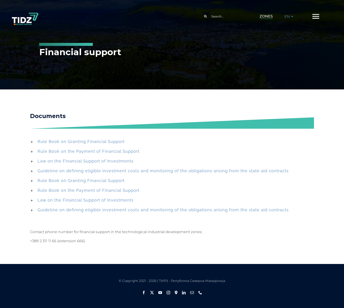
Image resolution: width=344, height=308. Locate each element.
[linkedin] (184, 292)
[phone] (200, 292)
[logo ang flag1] (25, 14)
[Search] (205, 16)
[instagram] (168, 292)
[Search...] (224, 16)
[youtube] (160, 292)
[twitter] (152, 292)
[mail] (192, 292)
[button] (172, 141)
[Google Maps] (176, 292)
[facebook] (144, 292)
